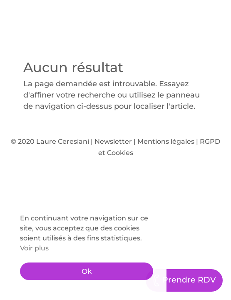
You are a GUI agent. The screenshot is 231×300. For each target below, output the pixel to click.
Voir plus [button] (34, 248)
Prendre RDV (184, 280)
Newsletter (113, 141)
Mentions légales (165, 141)
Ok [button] (87, 271)
